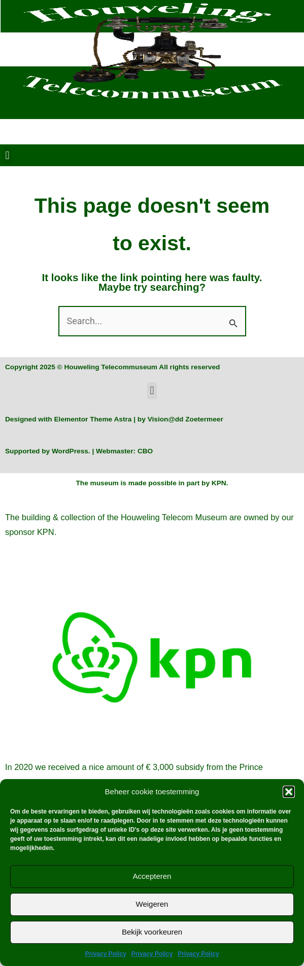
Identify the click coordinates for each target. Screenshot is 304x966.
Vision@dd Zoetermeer (185, 419)
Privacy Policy (105, 953)
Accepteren (152, 876)
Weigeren (152, 904)
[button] (289, 792)
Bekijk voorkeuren (152, 932)
